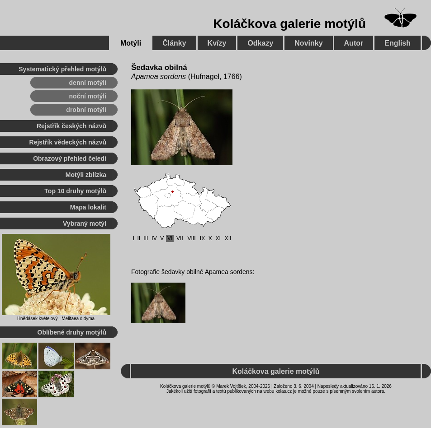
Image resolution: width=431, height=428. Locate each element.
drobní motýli (86, 109)
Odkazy (260, 43)
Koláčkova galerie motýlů (289, 24)
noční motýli (87, 96)
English (397, 43)
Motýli (130, 43)
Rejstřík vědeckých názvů (67, 142)
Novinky (308, 43)
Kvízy (217, 43)
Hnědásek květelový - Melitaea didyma (56, 318)
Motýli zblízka (86, 174)
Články (174, 43)
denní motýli (87, 82)
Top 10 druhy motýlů (75, 191)
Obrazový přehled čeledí (69, 158)
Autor (354, 43)
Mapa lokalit (88, 207)
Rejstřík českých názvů (71, 126)
